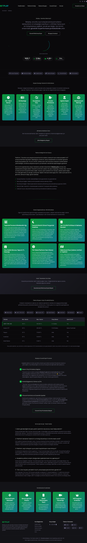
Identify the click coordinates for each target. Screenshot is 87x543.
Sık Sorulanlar (74, 73)
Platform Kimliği (32, 6)
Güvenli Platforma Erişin (35, 33)
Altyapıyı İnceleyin (53, 33)
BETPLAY (4, 5)
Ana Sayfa (4, 10)
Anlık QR (30, 312)
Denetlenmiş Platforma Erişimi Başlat (43, 288)
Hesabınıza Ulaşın (80, 6)
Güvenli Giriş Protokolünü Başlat (43, 410)
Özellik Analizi (21, 6)
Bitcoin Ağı (8, 312)
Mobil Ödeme (50, 312)
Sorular (61, 6)
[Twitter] (80, 1)
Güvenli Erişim (53, 6)
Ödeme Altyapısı (42, 6)
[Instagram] (82, 1)
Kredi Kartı (61, 312)
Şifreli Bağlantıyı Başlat (43, 140)
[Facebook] (84, 1)
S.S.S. (36, 532)
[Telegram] (86, 1)
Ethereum (71, 312)
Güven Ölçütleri (13, 73)
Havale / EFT (40, 312)
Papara (79, 312)
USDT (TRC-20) (19, 312)
